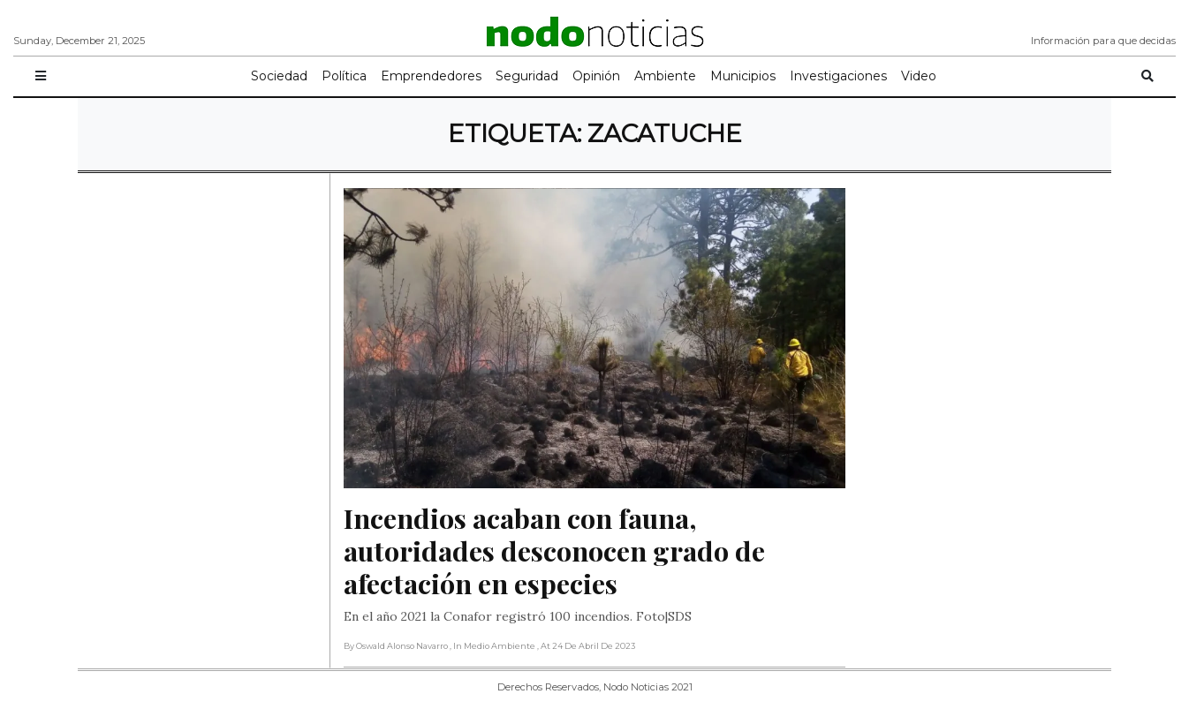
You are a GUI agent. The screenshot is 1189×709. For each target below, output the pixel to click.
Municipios (743, 76)
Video (918, 76)
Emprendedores (431, 76)
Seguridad (527, 76)
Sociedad (279, 76)
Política (344, 76)
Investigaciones (838, 76)
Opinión (596, 76)
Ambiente (665, 76)
